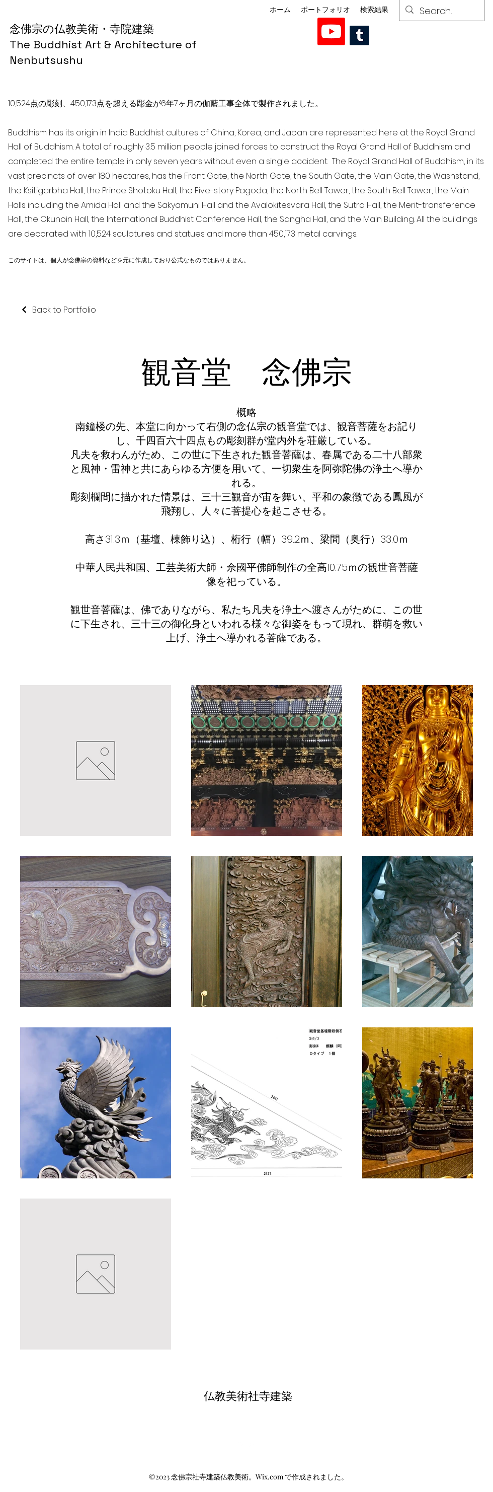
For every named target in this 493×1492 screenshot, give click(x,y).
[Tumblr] (359, 35)
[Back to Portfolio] (58, 309)
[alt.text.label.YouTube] (331, 31)
